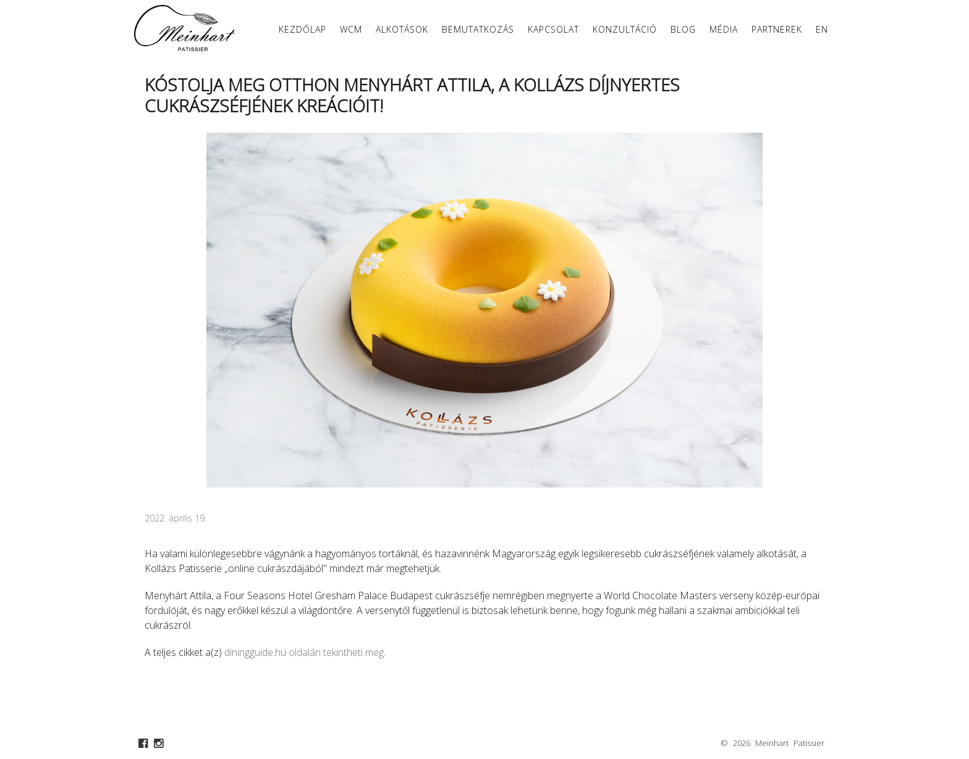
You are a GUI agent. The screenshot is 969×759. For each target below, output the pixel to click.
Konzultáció (625, 29)
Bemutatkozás (478, 29)
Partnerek (776, 29)
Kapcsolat (553, 29)
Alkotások (402, 29)
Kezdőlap (302, 29)
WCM (351, 29)
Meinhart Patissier (789, 743)
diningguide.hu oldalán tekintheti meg (304, 652)
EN (822, 29)
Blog (683, 29)
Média (723, 29)
